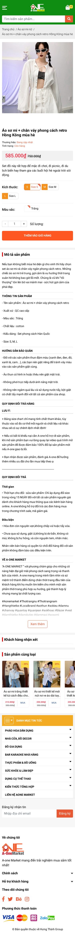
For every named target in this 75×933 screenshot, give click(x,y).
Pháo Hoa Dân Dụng (19, 730)
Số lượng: (37, 224)
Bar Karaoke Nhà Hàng (21, 754)
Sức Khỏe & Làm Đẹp (19, 770)
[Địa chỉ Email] (37, 814)
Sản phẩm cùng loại (20, 654)
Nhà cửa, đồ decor (18, 738)
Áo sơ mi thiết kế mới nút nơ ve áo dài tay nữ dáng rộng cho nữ (47, 695)
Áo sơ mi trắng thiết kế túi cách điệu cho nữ (16, 695)
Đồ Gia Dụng (13, 746)
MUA (22, 703)
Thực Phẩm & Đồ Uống (20, 762)
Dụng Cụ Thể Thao (18, 778)
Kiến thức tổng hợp (19, 786)
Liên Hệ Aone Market (20, 794)
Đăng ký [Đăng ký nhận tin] (65, 813)
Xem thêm (37, 624)
